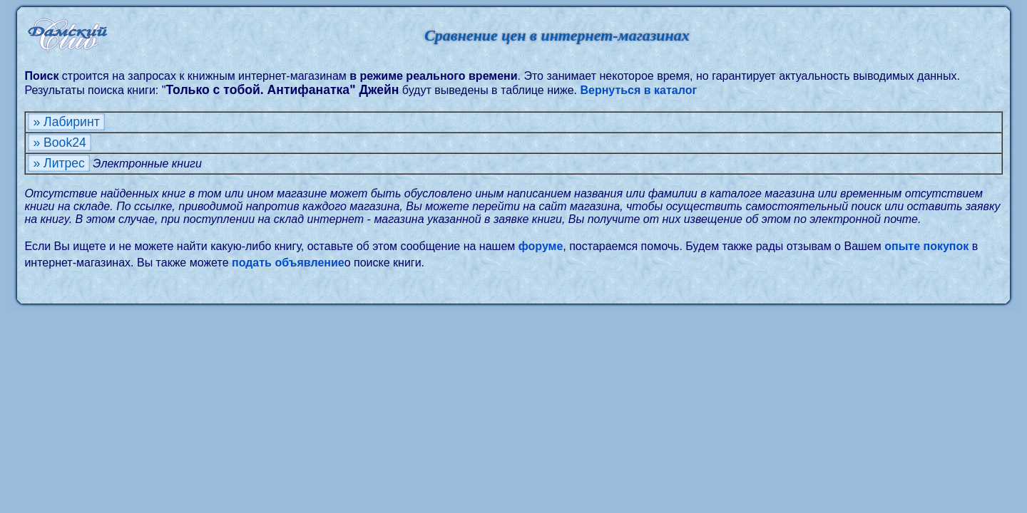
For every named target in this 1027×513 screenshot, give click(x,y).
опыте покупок (926, 246)
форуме (540, 246)
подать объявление (288, 262)
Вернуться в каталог (638, 90)
